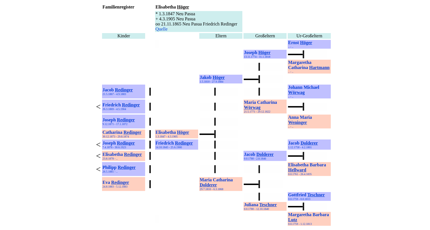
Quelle (161, 29)
